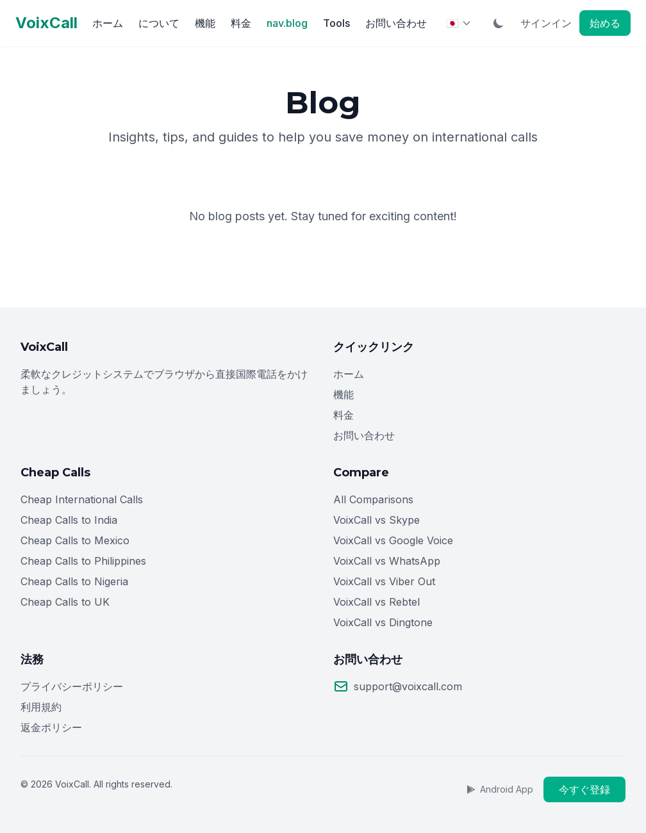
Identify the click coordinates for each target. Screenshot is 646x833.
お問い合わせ (396, 23)
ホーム (107, 23)
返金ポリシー (51, 727)
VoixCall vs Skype (376, 520)
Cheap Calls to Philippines (83, 560)
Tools (336, 23)
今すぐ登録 (584, 789)
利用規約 (41, 706)
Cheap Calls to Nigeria (74, 581)
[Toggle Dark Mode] (498, 23)
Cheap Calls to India (69, 520)
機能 (205, 23)
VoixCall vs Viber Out (384, 581)
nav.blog (287, 23)
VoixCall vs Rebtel (376, 601)
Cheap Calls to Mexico (75, 540)
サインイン (546, 23)
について (158, 23)
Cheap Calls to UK (65, 601)
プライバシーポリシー (72, 686)
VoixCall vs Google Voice (393, 540)
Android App (499, 789)
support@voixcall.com (408, 686)
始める (605, 23)
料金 (241, 23)
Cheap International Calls (82, 499)
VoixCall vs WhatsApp (386, 560)
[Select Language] (459, 23)
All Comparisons (373, 499)
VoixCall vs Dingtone (383, 622)
